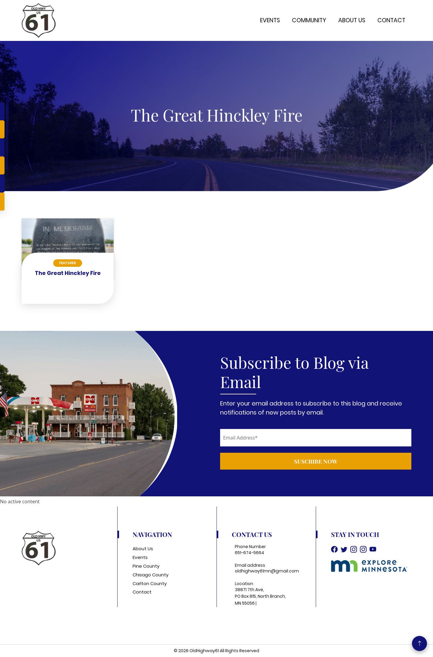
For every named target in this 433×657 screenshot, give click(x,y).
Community (309, 20)
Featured (67, 263)
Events (270, 20)
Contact (391, 20)
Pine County (146, 566)
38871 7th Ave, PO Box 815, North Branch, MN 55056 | (260, 596)
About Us (351, 20)
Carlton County (150, 583)
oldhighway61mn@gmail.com (267, 571)
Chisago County (150, 575)
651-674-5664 (249, 553)
